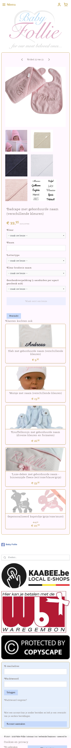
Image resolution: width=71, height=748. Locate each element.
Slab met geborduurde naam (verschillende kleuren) (35, 352)
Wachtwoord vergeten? (15, 700)
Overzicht (13, 316)
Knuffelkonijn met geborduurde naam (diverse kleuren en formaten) (35, 434)
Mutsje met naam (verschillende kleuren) (35, 393)
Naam (10, 242)
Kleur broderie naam (19, 267)
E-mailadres (11, 666)
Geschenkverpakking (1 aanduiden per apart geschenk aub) (33, 282)
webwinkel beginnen (47, 736)
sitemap (30, 736)
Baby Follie (9, 545)
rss (36, 736)
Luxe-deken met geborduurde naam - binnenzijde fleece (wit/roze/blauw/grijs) (35, 476)
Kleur (10, 230)
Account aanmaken (16, 724)
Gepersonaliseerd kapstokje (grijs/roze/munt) (35, 516)
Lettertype (13, 255)
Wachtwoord (11, 678)
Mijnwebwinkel (35, 742)
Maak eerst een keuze (36, 301)
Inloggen (11, 692)
